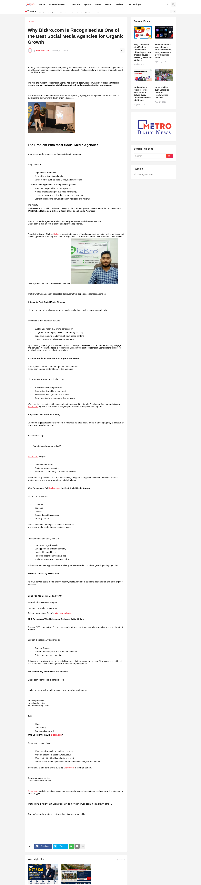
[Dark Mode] (168, 4)
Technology (134, 4)
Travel (108, 4)
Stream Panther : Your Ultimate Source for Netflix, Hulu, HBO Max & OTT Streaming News (163, 51)
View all (121, 860)
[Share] (122, 50)
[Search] (173, 4)
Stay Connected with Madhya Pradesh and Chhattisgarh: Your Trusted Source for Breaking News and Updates (143, 52)
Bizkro (56, 234)
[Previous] (171, 11)
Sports (87, 4)
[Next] (174, 11)
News (98, 4)
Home (42, 4)
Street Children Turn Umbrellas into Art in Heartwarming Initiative (162, 92)
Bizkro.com (33, 406)
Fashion (120, 4)
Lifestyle (75, 4)
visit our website (63, 613)
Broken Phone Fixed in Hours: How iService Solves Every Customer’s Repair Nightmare (142, 93)
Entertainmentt (57, 4)
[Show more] (82, 846)
